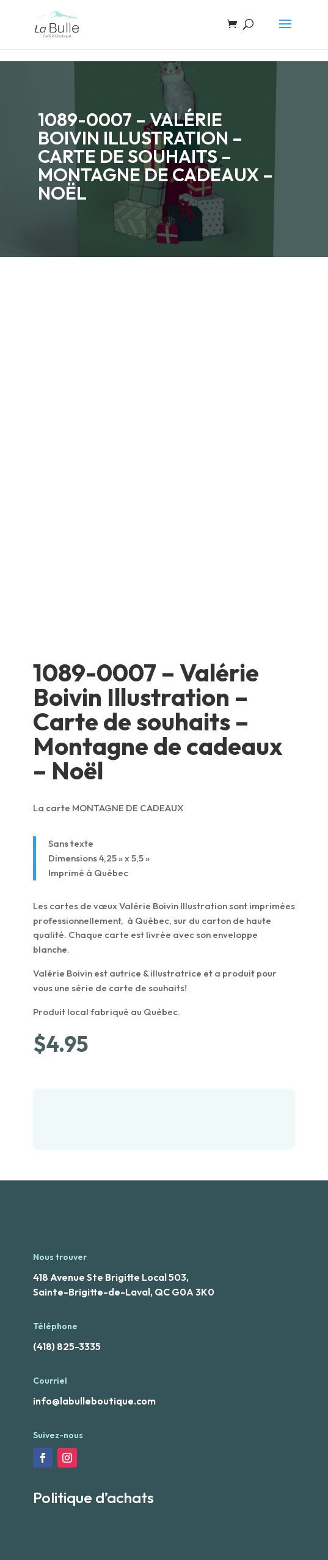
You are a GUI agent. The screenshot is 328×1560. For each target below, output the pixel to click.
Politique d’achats (93, 1497)
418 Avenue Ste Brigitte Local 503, (111, 1277)
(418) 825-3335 (67, 1346)
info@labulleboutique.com (94, 1401)
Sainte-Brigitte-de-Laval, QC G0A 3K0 (123, 1292)
